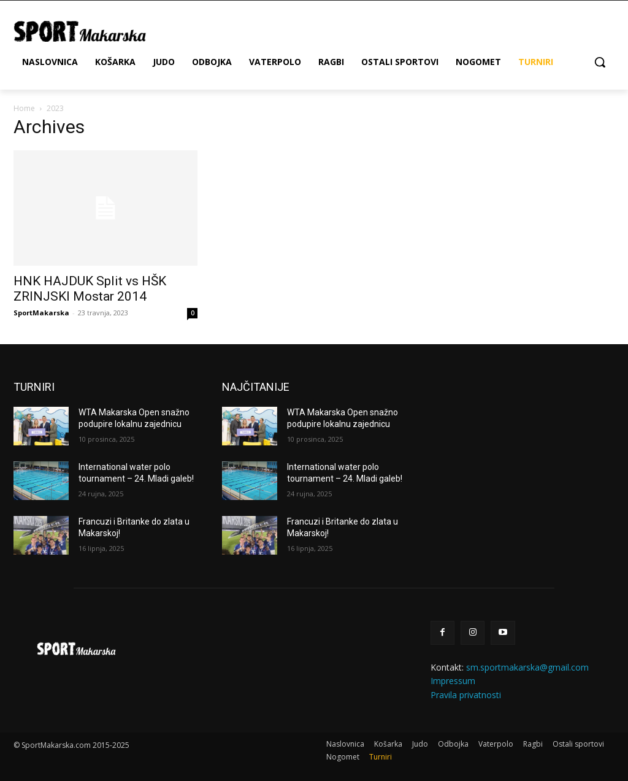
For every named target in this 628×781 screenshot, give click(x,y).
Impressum (453, 681)
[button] (600, 62)
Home (24, 108)
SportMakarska (41, 312)
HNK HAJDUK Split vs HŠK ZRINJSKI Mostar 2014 (89, 289)
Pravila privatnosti (466, 695)
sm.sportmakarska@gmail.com (527, 667)
